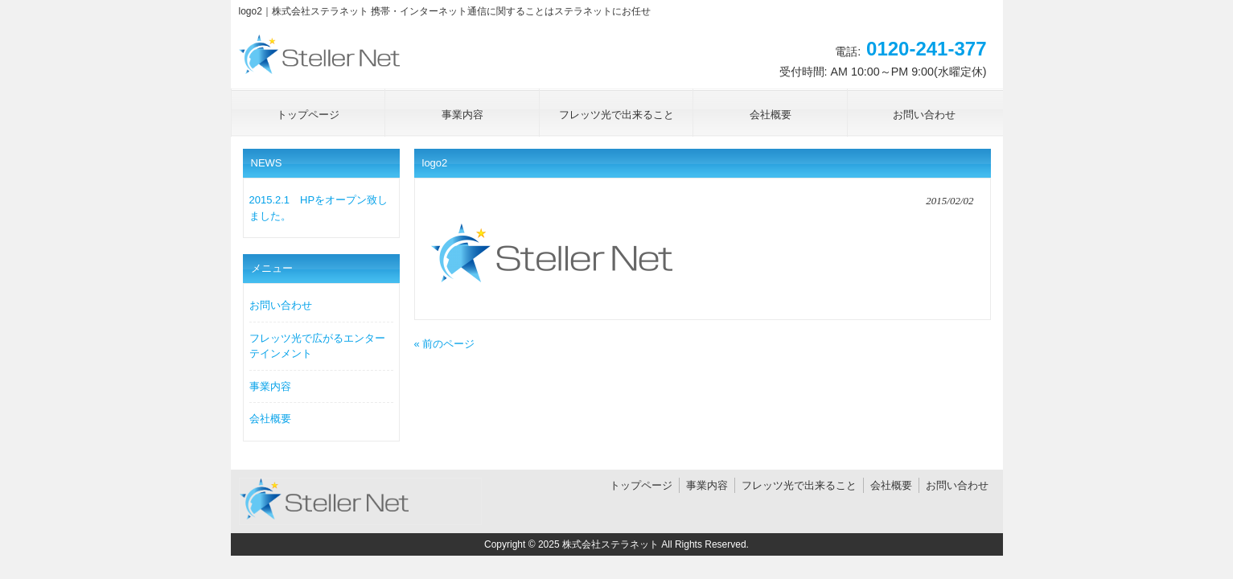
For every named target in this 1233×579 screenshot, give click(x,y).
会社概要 (270, 419)
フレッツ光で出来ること (799, 485)
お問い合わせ (280, 305)
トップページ (641, 485)
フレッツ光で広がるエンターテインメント (317, 346)
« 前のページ (444, 344)
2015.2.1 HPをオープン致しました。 (318, 208)
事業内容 (270, 386)
